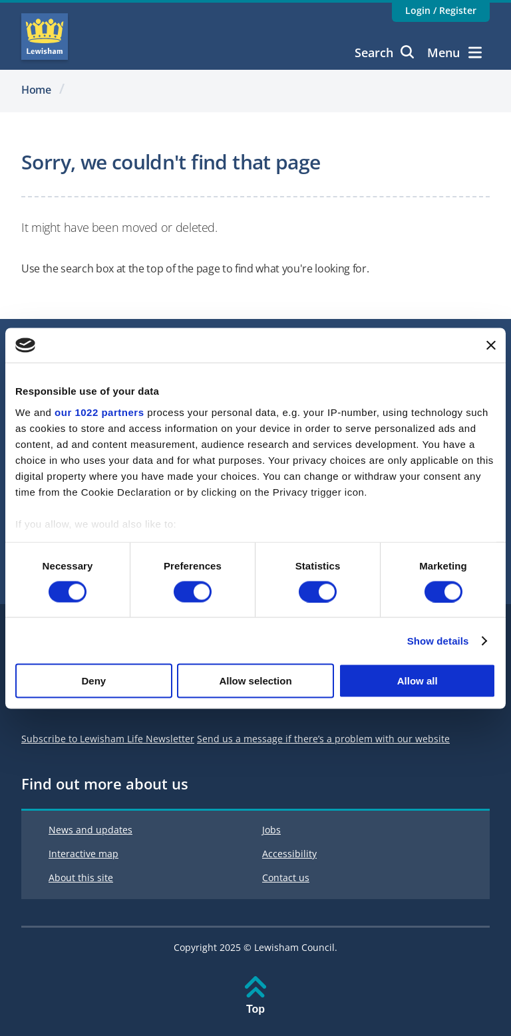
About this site (81, 877)
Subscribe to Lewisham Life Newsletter (107, 738)
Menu (454, 52)
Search (384, 52)
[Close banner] (491, 345)
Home (36, 89)
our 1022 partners (99, 411)
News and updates (90, 829)
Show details (438, 640)
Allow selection (255, 680)
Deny (93, 680)
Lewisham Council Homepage (44, 36)
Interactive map (83, 853)
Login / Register (440, 10)
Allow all (417, 680)
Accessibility (289, 853)
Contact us (285, 877)
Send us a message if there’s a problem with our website (323, 738)
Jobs (271, 829)
